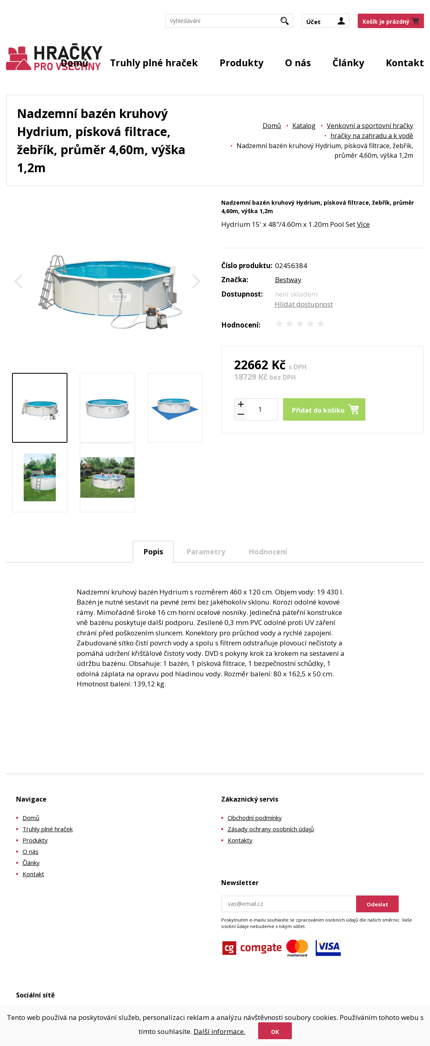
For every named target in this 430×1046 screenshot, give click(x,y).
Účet (313, 22)
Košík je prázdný (386, 21)
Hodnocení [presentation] (268, 551)
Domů (74, 62)
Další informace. (219, 1031)
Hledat (288, 23)
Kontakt (405, 62)
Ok (275, 1032)
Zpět (19, 281)
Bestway (288, 279)
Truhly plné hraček (154, 62)
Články (348, 62)
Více (363, 224)
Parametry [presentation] (205, 551)
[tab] (153, 552)
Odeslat (377, 904)
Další (196, 281)
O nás (298, 62)
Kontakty (240, 840)
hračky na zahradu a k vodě (371, 135)
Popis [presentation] (153, 551)
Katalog (304, 125)
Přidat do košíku (318, 410)
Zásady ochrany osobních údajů (271, 829)
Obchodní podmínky (255, 818)
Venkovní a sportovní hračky (370, 125)
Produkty (241, 62)
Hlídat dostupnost (304, 304)
